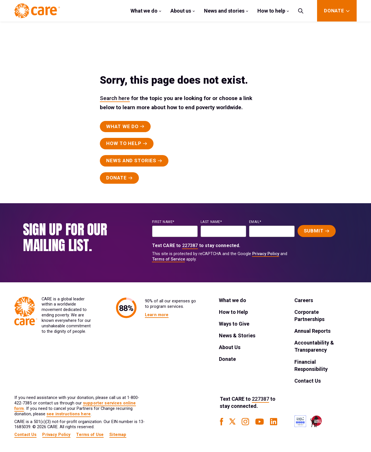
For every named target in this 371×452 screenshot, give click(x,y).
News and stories (224, 11)
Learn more (156, 314)
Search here (115, 98)
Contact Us (307, 381)
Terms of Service (168, 259)
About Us (229, 347)
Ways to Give (234, 324)
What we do (144, 11)
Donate (227, 359)
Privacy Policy (265, 253)
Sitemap (117, 434)
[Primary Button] (125, 126)
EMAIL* (255, 222)
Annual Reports (312, 331)
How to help (271, 11)
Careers (303, 300)
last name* (211, 222)
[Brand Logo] (37, 10)
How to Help (233, 312)
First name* (163, 222)
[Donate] (334, 10)
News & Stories (237, 335)
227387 (190, 245)
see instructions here (68, 414)
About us (180, 11)
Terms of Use (90, 434)
